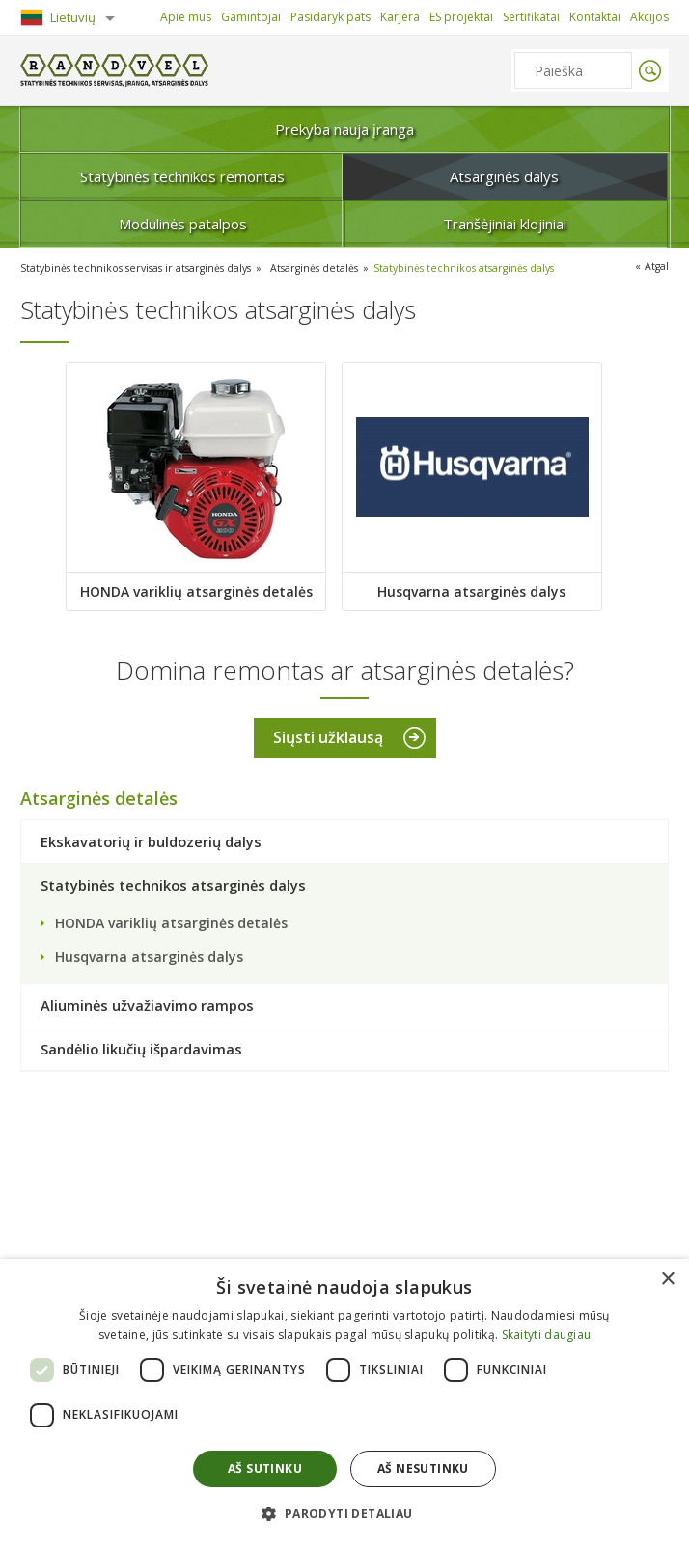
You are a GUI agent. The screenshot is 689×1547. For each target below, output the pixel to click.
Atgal (656, 266)
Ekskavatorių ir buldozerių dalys (151, 842)
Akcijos (649, 17)
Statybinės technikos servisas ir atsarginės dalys (141, 267)
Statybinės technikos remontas (182, 176)
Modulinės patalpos (183, 223)
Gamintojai (251, 17)
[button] (344, 1513)
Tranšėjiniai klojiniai (504, 223)
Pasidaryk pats (330, 17)
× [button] (667, 1279)
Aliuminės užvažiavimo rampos (147, 1006)
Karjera (400, 17)
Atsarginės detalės (327, 267)
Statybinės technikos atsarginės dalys (483, 267)
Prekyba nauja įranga (344, 129)
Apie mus (185, 17)
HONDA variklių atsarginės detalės (196, 590)
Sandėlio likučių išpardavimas (141, 1049)
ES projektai (461, 17)
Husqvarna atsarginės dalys (474, 590)
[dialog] (344, 1403)
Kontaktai (594, 17)
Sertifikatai (531, 17)
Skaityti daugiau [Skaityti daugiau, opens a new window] (547, 1334)
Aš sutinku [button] (265, 1468)
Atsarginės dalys (504, 176)
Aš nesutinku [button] (423, 1468)
